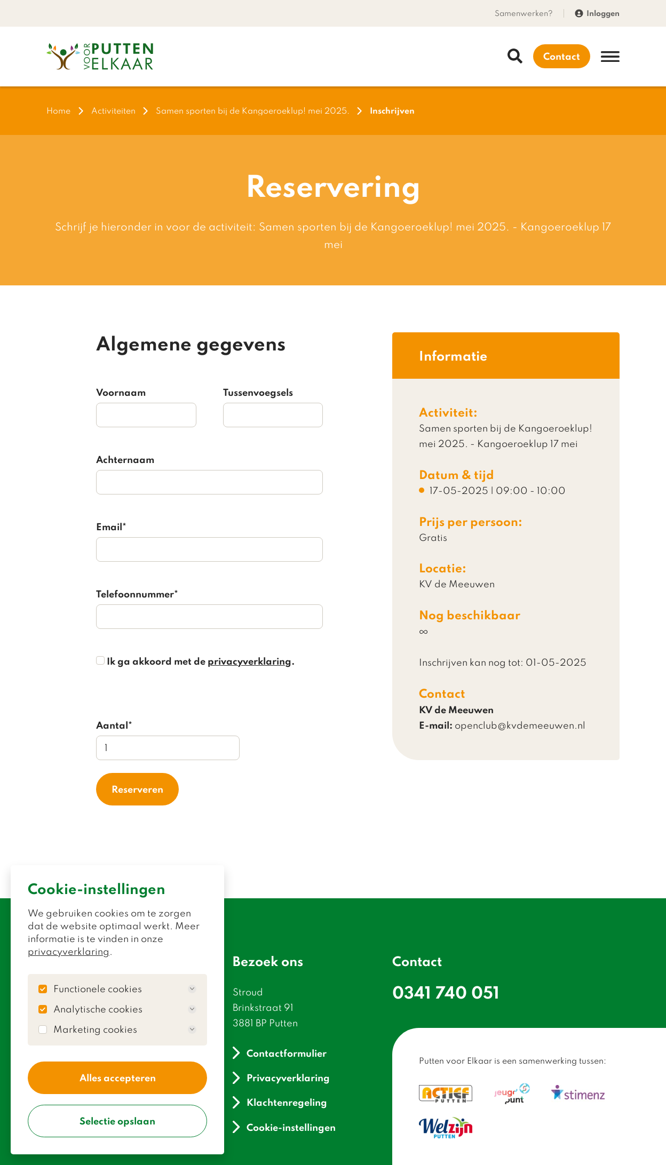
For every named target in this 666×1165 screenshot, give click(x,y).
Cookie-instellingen (284, 1127)
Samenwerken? (524, 13)
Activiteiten (113, 110)
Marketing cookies (124, 1029)
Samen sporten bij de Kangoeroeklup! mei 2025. (253, 110)
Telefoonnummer (137, 593)
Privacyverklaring (281, 1078)
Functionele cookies (124, 989)
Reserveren (137, 789)
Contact (561, 56)
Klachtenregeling (280, 1102)
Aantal (114, 725)
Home (58, 110)
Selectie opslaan (117, 1120)
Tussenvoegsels (258, 392)
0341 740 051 (446, 992)
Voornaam (121, 392)
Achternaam (125, 459)
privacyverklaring (68, 951)
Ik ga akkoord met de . (195, 661)
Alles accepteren (118, 1077)
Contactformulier (279, 1053)
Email (111, 526)
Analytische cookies (124, 1009)
